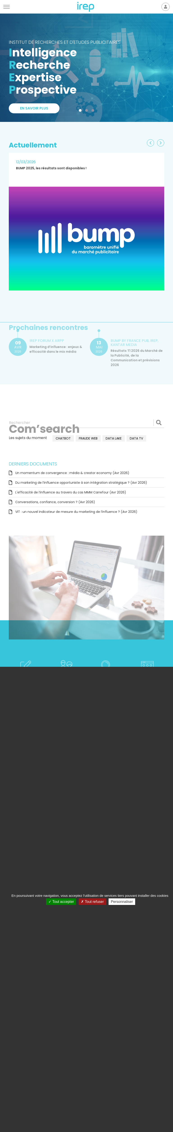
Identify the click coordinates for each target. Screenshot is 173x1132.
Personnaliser (122, 902)
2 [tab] (87, 111)
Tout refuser (92, 902)
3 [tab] (93, 111)
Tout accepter (61, 902)
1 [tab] (81, 111)
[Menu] (6, 7)
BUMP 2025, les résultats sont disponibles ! (51, 168)
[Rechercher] (86, 422)
